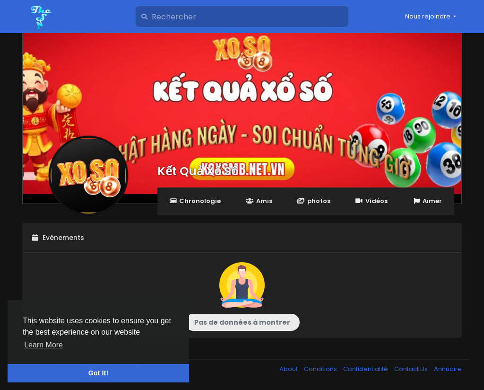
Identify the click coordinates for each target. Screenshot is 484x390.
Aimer (427, 200)
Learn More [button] (43, 345)
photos (313, 200)
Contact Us (411, 368)
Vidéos (371, 200)
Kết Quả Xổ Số (197, 171)
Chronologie (195, 200)
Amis (259, 200)
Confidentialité (366, 368)
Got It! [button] (98, 373)
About (289, 368)
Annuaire (448, 368)
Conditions (321, 368)
